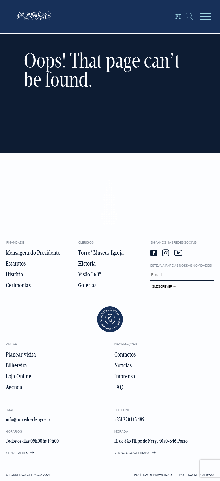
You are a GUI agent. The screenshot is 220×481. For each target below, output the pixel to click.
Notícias (123, 365)
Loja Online (18, 376)
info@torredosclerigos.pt (28, 419)
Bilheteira (16, 365)
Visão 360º (89, 274)
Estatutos (16, 264)
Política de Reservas (196, 474)
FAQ (118, 387)
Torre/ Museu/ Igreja (101, 253)
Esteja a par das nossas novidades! (181, 265)
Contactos (125, 355)
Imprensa (124, 376)
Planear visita (21, 355)
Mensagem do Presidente (33, 253)
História (14, 274)
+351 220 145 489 (129, 419)
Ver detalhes (20, 452)
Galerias (87, 285)
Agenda (14, 387)
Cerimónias (18, 285)
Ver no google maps (135, 452)
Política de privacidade (154, 474)
